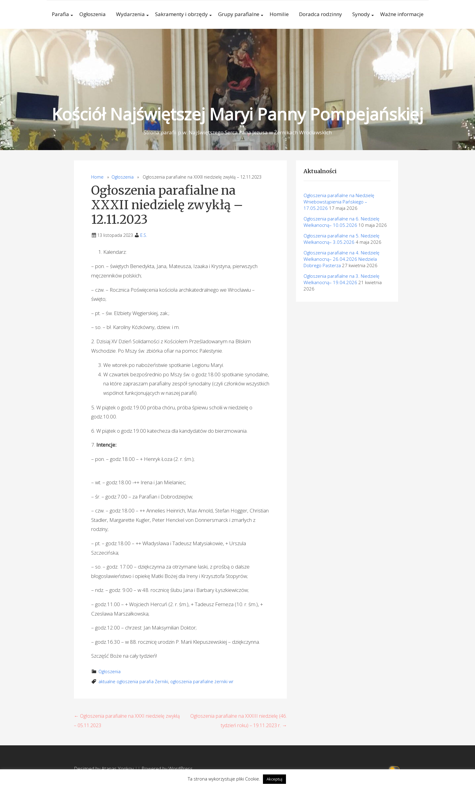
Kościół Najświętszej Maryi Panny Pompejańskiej (237, 113)
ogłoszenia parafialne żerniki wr (202, 681)
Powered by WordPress (167, 768)
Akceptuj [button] (274, 779)
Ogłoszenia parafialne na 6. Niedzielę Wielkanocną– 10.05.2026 (341, 222)
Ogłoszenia (92, 14)
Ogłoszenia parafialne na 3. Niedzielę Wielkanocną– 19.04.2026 (341, 279)
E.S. (143, 235)
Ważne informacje (402, 14)
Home (97, 177)
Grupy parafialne (238, 14)
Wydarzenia (130, 14)
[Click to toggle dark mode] (395, 769)
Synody (361, 14)
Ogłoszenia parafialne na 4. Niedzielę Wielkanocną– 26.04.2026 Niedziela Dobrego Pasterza (341, 259)
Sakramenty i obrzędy (181, 14)
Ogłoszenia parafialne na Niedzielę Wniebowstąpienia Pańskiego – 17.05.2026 (339, 201)
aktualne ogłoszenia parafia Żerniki (133, 681)
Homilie (279, 14)
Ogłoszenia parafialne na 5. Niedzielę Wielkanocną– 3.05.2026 (341, 239)
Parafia (60, 14)
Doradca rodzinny (320, 14)
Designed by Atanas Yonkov (104, 768)
